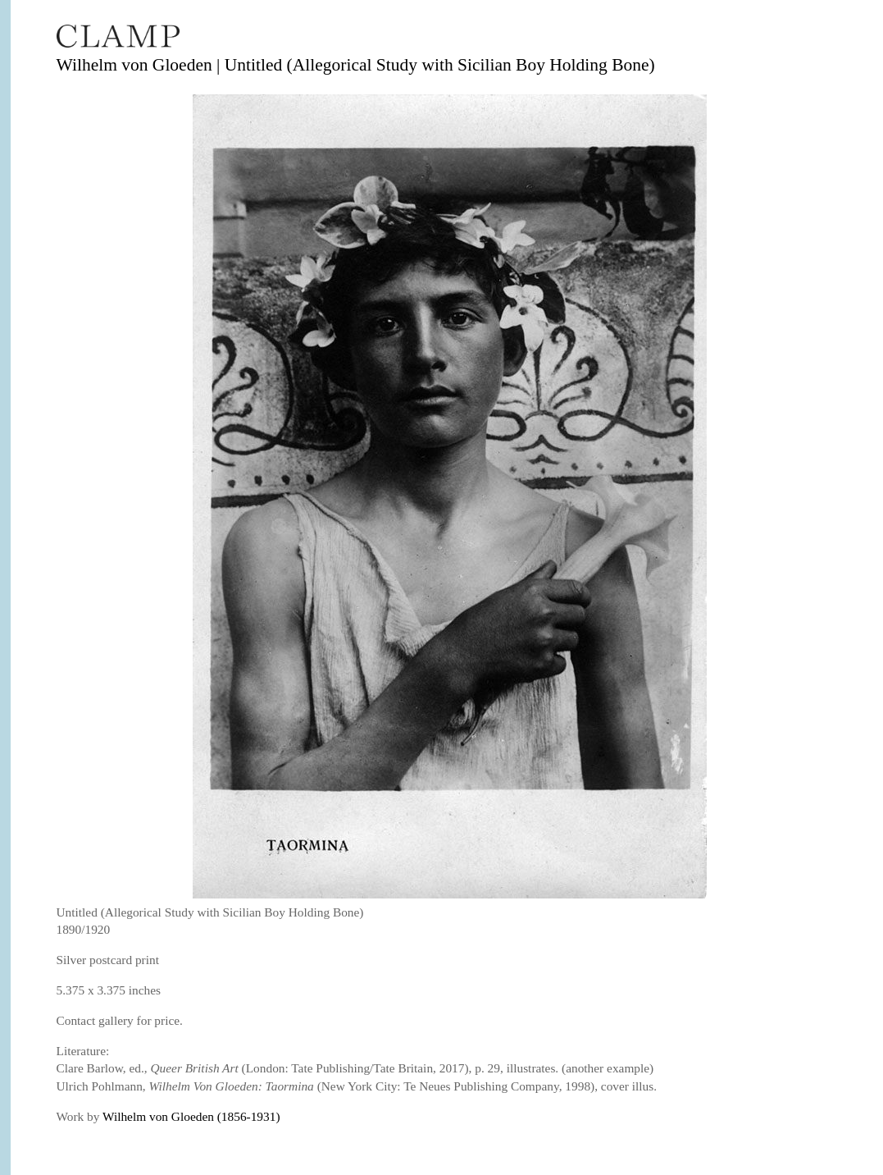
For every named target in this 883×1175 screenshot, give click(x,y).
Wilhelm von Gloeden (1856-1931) (191, 1116)
